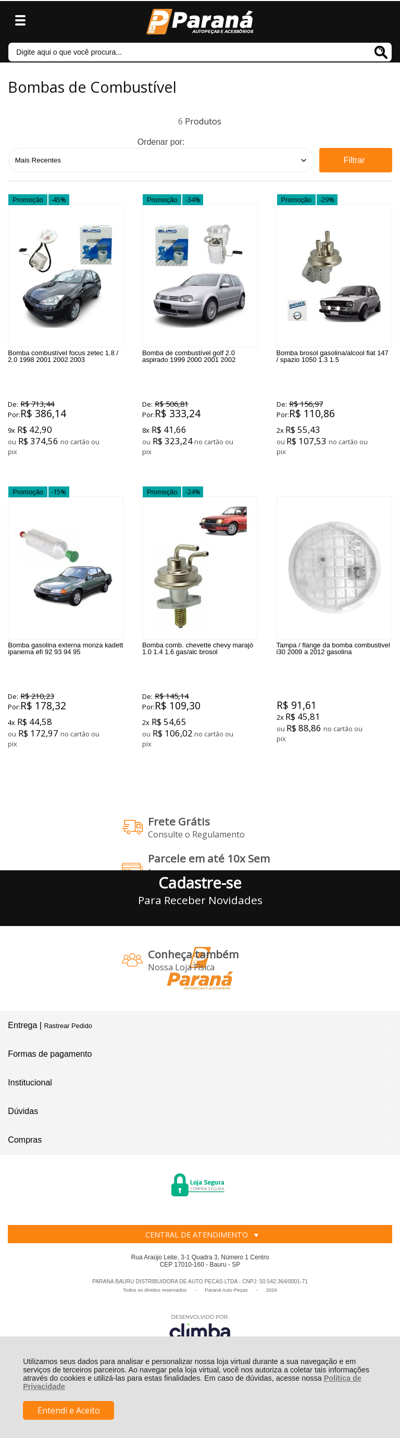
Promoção (27, 203)
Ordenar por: (161, 141)
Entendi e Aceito (69, 1410)
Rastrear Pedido (68, 1062)
